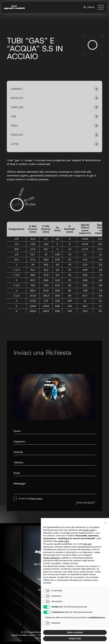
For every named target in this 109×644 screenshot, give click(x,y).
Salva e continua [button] (75, 632)
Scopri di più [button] (75, 638)
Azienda (19, 452)
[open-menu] (101, 7)
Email (18, 473)
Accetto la (30, 498)
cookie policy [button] (63, 541)
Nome (18, 430)
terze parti (87, 544)
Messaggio (20, 483)
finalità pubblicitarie (51, 558)
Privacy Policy (36, 498)
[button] (105, 522)
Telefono (18, 462)
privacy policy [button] (89, 530)
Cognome (20, 441)
